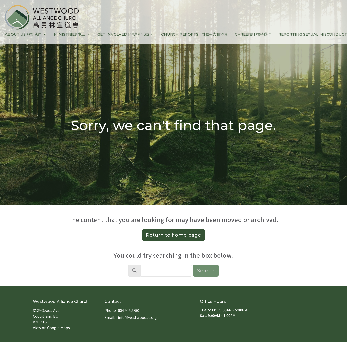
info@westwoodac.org (137, 317)
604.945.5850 (128, 310)
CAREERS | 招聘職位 (253, 34)
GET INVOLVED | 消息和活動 (125, 34)
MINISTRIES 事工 (72, 34)
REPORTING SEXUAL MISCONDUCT (312, 34)
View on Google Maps (51, 327)
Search (206, 271)
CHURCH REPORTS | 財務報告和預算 (194, 34)
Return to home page (173, 235)
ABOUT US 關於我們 (25, 34)
